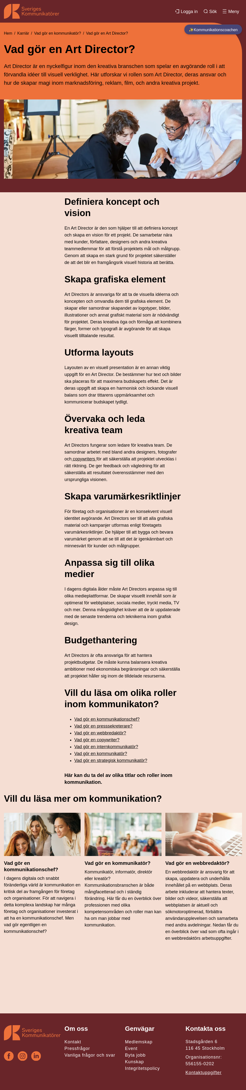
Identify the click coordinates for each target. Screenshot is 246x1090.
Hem (8, 33)
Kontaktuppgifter (204, 1072)
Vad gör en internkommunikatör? (106, 746)
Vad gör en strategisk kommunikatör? (110, 760)
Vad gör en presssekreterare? (103, 726)
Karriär (23, 33)
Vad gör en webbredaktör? (100, 733)
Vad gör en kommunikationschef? (107, 719)
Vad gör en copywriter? (96, 739)
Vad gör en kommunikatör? (57, 33)
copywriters (84, 458)
